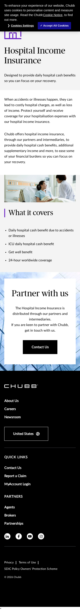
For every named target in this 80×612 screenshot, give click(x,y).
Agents (9, 507)
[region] (40, 15)
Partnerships (13, 523)
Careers (10, 409)
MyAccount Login (17, 484)
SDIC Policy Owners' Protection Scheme (30, 568)
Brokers (10, 515)
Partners (13, 496)
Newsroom (12, 417)
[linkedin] (7, 536)
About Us (11, 401)
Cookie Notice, (53, 15)
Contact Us (12, 468)
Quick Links (16, 457)
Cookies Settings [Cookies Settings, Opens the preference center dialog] (22, 25)
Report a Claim (15, 476)
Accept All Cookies (56, 25)
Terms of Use (27, 562)
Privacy (9, 562)
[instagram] (41, 536)
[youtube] (30, 536)
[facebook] (19, 536)
